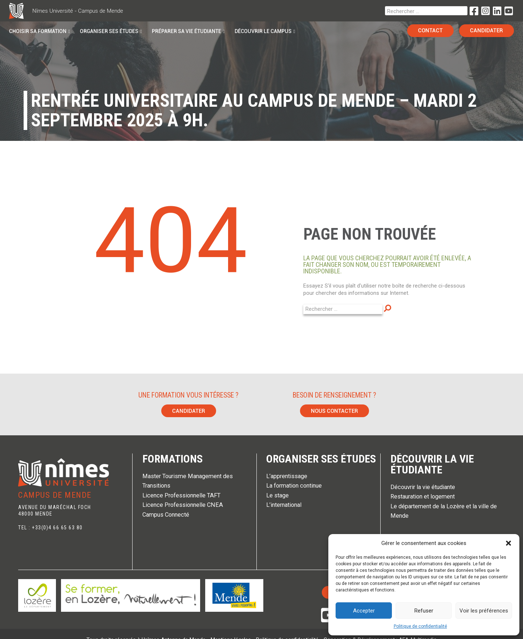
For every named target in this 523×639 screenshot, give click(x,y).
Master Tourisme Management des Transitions (187, 481)
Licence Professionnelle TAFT (181, 495)
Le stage (277, 495)
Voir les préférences (483, 610)
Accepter (364, 610)
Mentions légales (231, 628)
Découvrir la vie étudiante (432, 464)
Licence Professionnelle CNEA (182, 504)
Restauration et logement (422, 496)
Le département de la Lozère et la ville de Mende (443, 511)
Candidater (188, 411)
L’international (283, 504)
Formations (172, 458)
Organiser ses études (321, 458)
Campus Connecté (165, 514)
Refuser (423, 610)
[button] (508, 543)
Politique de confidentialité (420, 626)
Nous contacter (334, 411)
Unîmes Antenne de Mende (174, 628)
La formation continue (294, 485)
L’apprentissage (286, 476)
